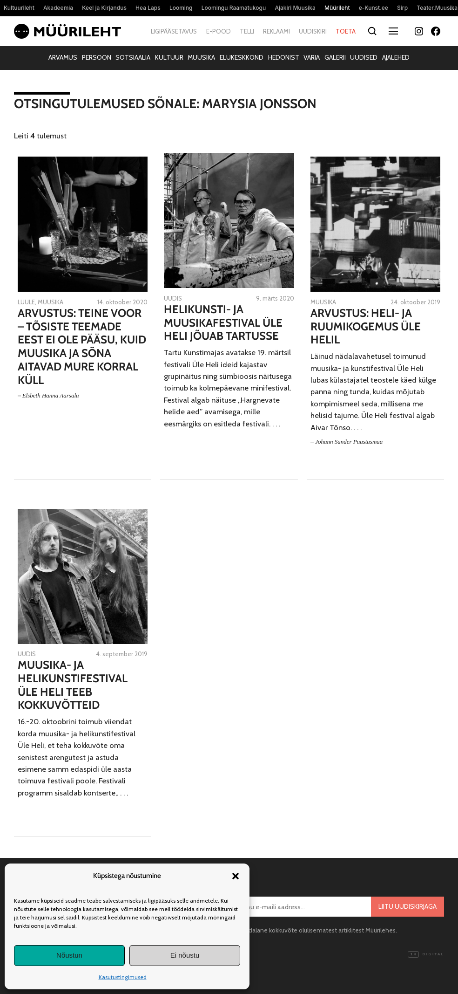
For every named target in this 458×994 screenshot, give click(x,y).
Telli (247, 31)
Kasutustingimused (123, 976)
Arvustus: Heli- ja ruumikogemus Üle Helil (365, 327)
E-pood (218, 31)
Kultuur (169, 57)
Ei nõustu (185, 955)
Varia (311, 57)
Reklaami (276, 31)
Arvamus (62, 57)
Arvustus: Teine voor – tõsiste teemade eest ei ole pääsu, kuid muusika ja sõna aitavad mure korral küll (82, 347)
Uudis (173, 298)
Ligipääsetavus (174, 31)
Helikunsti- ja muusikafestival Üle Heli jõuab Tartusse (223, 323)
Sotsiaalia (132, 57)
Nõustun (69, 955)
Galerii (335, 57)
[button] (235, 876)
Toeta (346, 31)
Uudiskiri (313, 31)
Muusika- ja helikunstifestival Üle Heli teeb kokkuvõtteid (73, 685)
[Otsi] (372, 31)
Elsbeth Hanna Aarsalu (50, 395)
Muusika (201, 57)
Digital (426, 954)
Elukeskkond (241, 57)
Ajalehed (396, 57)
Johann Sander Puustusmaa (349, 441)
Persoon (96, 57)
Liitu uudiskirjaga (407, 906)
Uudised (363, 57)
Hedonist (283, 57)
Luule (26, 302)
